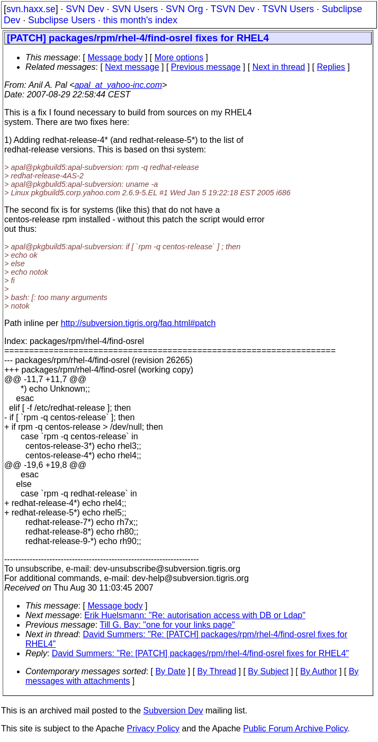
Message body (114, 57)
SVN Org (184, 9)
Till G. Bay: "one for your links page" (167, 624)
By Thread (217, 671)
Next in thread (279, 66)
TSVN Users (288, 9)
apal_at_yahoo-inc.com (118, 84)
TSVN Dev (233, 9)
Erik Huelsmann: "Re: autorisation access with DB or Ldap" (194, 615)
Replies (331, 66)
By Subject (268, 671)
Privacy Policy (153, 728)
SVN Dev (85, 9)
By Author (318, 671)
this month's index (140, 20)
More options (179, 57)
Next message (132, 66)
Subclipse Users (61, 20)
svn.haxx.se (31, 9)
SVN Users (135, 9)
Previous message (206, 66)
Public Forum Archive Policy (295, 728)
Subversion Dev (173, 710)
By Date (170, 671)
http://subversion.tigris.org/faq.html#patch (138, 323)
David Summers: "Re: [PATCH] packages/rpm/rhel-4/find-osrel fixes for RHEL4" (200, 653)
